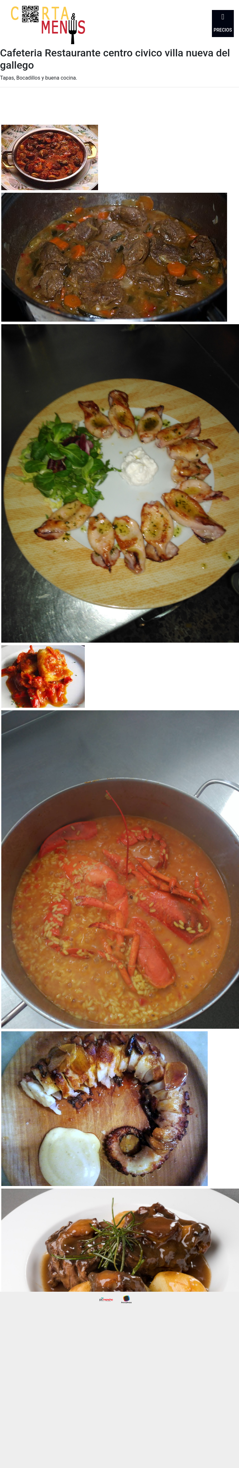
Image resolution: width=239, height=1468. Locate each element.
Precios (223, 30)
